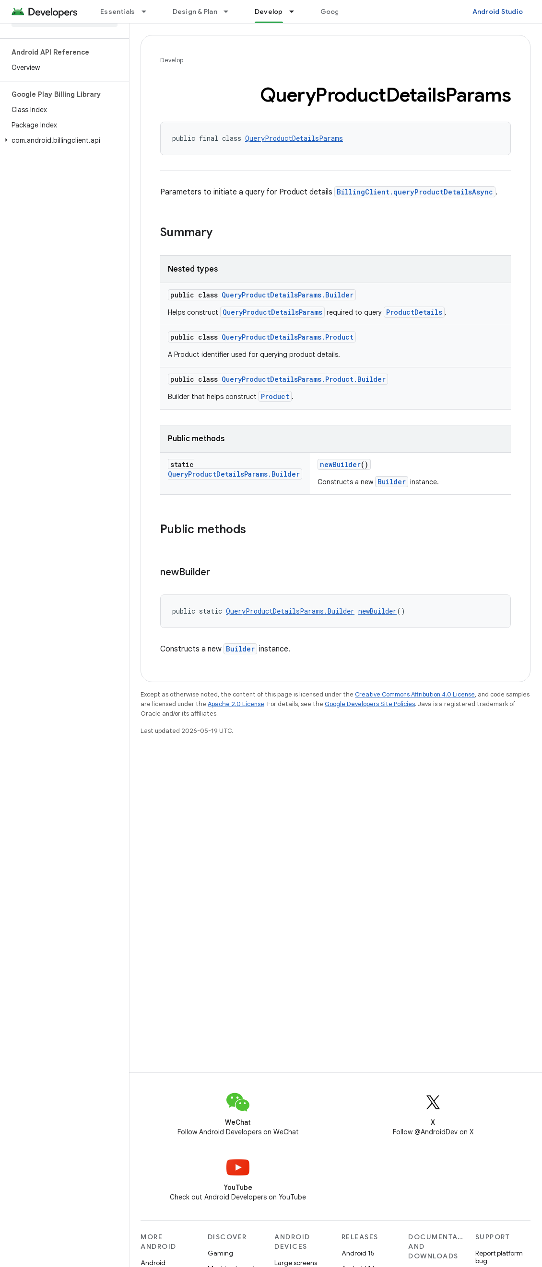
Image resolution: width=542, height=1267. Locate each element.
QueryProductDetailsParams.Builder (287, 294)
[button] (62, 140)
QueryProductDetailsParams (294, 138)
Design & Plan (195, 11)
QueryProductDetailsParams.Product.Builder (304, 379)
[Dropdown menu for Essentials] (148, 11)
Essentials (117, 11)
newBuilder (340, 464)
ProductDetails (414, 312)
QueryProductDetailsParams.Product (287, 337)
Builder (391, 481)
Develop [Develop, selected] (269, 11)
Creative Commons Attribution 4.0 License (415, 694)
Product (275, 396)
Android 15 (358, 1253)
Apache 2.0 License (236, 704)
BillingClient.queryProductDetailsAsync (415, 191)
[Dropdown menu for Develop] (296, 11)
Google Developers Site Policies (370, 704)
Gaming (220, 1253)
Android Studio (497, 11)
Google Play (340, 11)
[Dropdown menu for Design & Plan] (230, 11)
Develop (171, 60)
